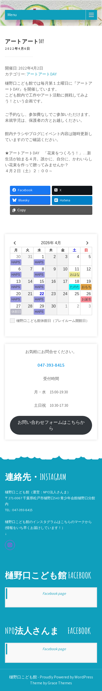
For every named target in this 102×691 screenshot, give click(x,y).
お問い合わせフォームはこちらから (51, 425)
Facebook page (54, 593)
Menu (12, 14)
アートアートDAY (41, 74)
